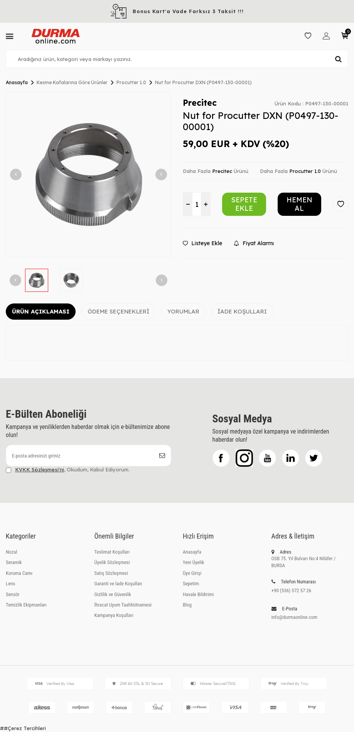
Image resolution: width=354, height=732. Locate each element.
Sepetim (191, 583)
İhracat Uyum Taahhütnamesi (123, 605)
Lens (10, 583)
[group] (88, 174)
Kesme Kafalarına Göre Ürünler (72, 82)
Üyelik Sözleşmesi (112, 562)
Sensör (13, 594)
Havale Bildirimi (198, 594)
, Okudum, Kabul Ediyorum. (68, 469)
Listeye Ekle (202, 243)
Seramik (14, 562)
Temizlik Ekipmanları (26, 605)
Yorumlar (183, 311)
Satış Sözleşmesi (111, 573)
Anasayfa (17, 82)
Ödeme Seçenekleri (118, 311)
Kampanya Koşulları (113, 615)
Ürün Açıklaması (40, 311)
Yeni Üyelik (193, 562)
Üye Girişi (192, 573)
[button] (16, 174)
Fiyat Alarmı (254, 243)
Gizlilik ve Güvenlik (112, 594)
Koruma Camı (19, 573)
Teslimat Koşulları (112, 552)
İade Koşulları (242, 311)
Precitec (200, 103)
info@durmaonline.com (294, 617)
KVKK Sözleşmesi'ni (39, 469)
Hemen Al (299, 204)
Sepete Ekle (244, 204)
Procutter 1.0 (131, 82)
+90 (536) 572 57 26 (291, 590)
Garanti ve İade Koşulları (118, 583)
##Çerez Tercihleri (23, 728)
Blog (187, 605)
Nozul (11, 552)
